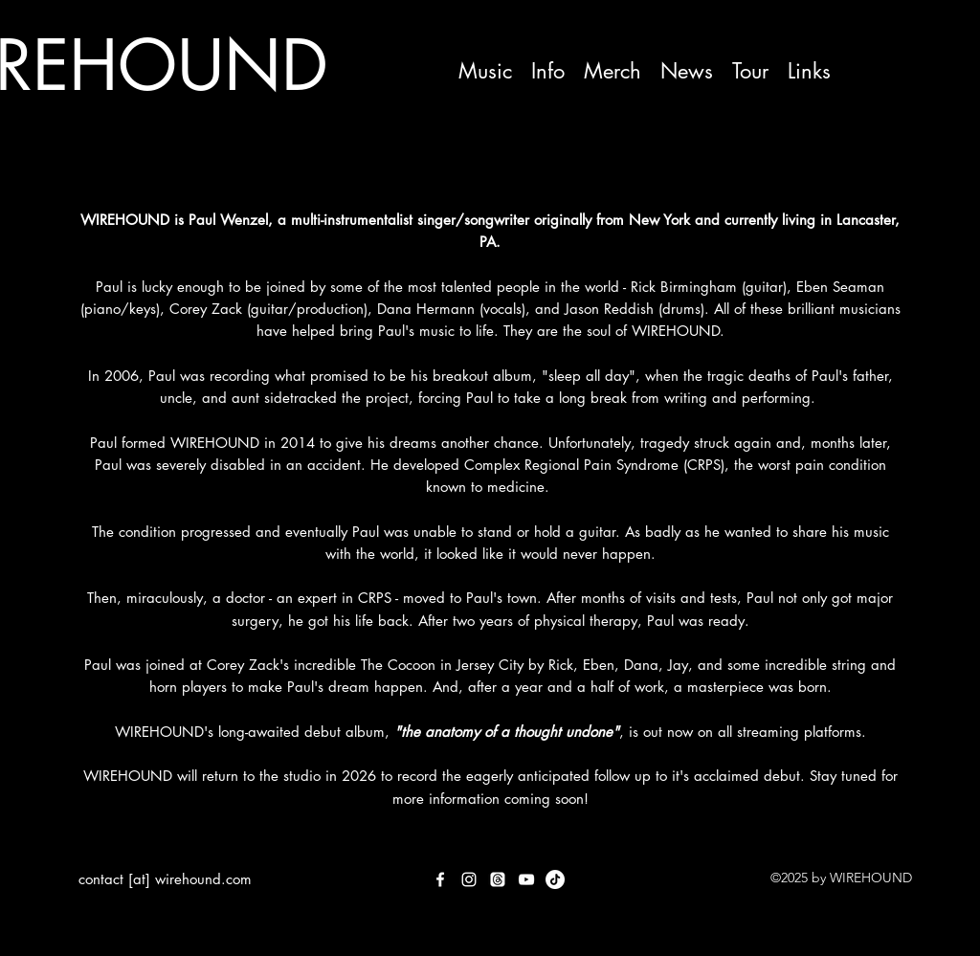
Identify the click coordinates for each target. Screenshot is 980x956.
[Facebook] (440, 879)
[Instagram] (469, 879)
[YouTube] (526, 879)
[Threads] (497, 879)
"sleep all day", (591, 376)
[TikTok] (555, 879)
